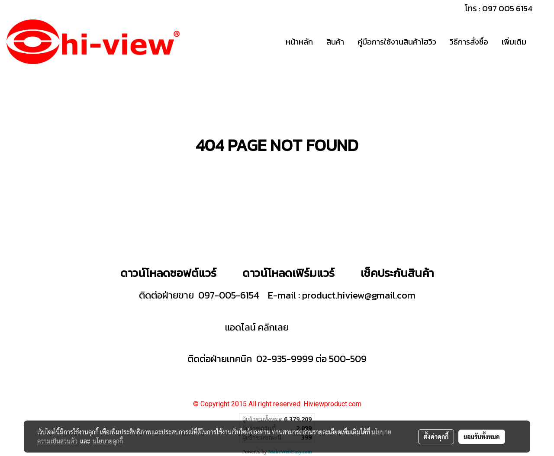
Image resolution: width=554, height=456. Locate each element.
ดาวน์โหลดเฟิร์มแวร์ (289, 272)
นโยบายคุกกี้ (108, 441)
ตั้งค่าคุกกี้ (436, 436)
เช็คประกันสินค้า (397, 272)
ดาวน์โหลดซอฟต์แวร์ (168, 272)
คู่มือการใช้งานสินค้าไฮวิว (397, 42)
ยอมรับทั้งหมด (482, 436)
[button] (540, 42)
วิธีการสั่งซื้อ (469, 42)
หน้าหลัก (299, 42)
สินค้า (335, 42)
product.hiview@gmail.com (359, 295)
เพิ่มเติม (514, 42)
